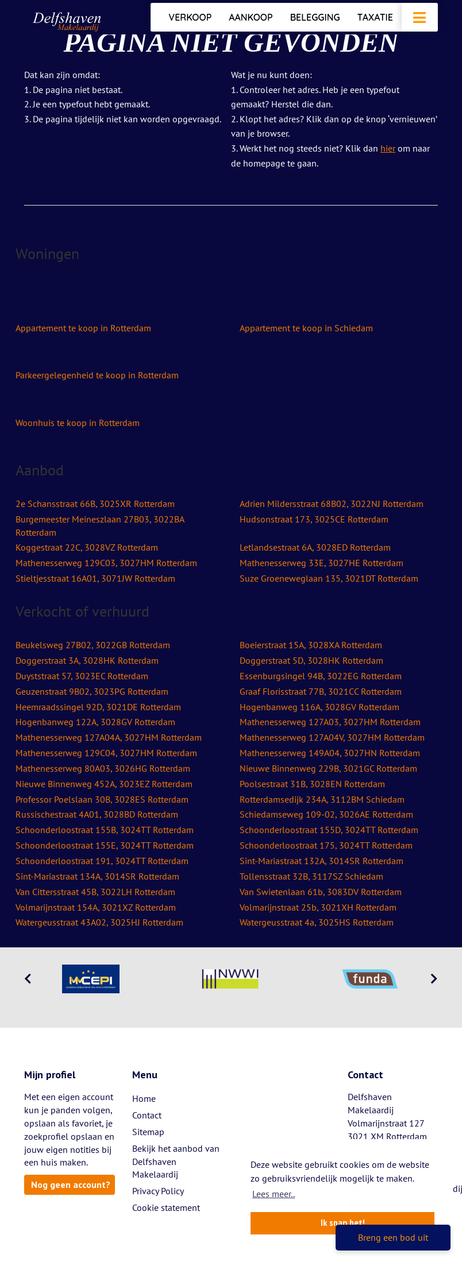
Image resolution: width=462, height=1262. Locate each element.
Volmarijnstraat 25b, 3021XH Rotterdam (318, 907)
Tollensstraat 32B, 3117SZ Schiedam (311, 876)
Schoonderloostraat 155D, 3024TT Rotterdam (329, 829)
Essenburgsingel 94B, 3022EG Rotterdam (321, 676)
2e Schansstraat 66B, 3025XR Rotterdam (95, 503)
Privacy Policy (158, 1191)
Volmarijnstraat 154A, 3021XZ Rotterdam (96, 907)
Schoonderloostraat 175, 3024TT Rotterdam (326, 845)
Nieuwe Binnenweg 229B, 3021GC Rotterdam (328, 768)
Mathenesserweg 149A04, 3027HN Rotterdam (330, 752)
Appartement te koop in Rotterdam (83, 328)
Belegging (315, 17)
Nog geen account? (70, 1184)
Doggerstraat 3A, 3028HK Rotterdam (87, 660)
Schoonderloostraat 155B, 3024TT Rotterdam (105, 829)
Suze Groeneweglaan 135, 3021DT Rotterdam (329, 578)
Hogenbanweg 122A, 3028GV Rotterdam (95, 721)
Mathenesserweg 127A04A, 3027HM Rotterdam (109, 737)
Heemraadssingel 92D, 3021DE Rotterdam (98, 707)
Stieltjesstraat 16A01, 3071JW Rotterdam (95, 578)
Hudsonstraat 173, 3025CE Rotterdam (314, 519)
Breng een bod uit (393, 1237)
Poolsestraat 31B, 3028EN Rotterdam (312, 783)
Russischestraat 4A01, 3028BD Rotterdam (97, 814)
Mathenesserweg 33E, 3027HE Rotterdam (321, 562)
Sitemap (148, 1131)
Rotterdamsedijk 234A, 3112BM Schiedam (322, 799)
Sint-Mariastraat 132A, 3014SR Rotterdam (321, 860)
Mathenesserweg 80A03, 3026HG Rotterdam (103, 768)
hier (387, 148)
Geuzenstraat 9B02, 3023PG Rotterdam (92, 691)
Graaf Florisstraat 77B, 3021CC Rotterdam (321, 691)
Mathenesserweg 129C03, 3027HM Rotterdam (106, 562)
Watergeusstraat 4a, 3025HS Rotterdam (317, 922)
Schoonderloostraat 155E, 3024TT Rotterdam (105, 845)
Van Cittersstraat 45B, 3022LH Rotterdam (95, 891)
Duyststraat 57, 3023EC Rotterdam (82, 676)
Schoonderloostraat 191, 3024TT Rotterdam (102, 860)
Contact (146, 1115)
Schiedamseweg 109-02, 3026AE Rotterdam (326, 814)
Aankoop (250, 17)
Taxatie (375, 17)
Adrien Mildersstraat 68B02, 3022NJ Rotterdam (332, 503)
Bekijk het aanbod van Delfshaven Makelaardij (176, 1161)
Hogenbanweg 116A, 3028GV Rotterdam (319, 707)
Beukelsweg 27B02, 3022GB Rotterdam (93, 645)
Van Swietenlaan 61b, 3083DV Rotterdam (321, 891)
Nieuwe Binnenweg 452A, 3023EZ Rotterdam (104, 783)
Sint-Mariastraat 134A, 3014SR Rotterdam (97, 876)
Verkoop (189, 17)
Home (144, 1098)
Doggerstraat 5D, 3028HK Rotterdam (311, 660)
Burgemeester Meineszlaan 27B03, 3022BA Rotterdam (100, 525)
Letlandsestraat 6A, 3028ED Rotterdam (315, 547)
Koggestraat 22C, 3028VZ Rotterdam (87, 547)
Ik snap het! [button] (343, 1222)
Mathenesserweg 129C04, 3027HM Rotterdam (106, 752)
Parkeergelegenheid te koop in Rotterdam (97, 375)
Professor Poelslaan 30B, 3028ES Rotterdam (102, 799)
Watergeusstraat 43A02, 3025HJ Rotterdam (99, 922)
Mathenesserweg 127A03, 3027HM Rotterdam (330, 721)
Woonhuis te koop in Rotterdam (78, 422)
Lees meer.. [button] (273, 1193)
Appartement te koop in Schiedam (306, 328)
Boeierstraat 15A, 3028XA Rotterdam (311, 645)
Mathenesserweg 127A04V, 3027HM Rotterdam (332, 737)
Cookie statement (166, 1207)
